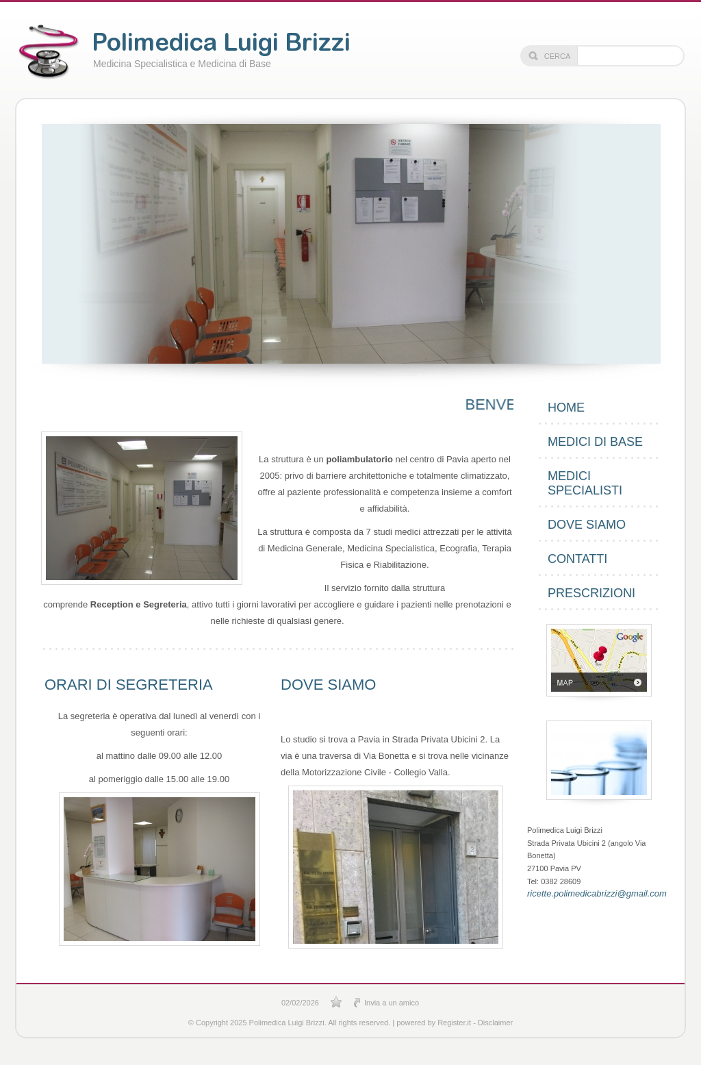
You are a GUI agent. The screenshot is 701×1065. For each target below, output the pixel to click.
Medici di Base (595, 442)
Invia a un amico (391, 1003)
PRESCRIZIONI (591, 593)
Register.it (454, 1022)
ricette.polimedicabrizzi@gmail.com (593, 893)
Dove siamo (587, 524)
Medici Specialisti (585, 483)
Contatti (577, 559)
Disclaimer (495, 1022)
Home (566, 407)
